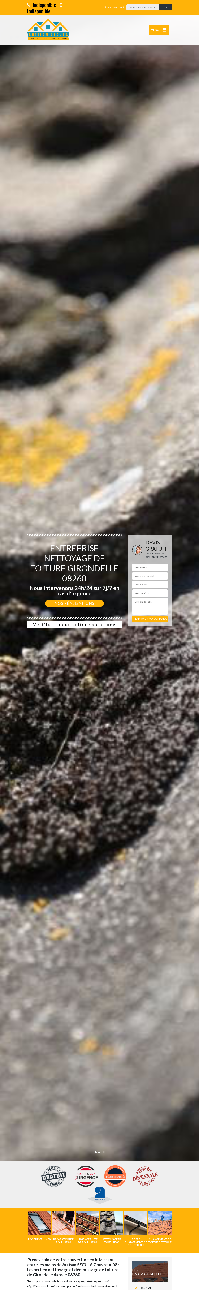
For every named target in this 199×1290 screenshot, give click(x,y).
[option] (99, 645)
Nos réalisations (74, 603)
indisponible (41, 4)
